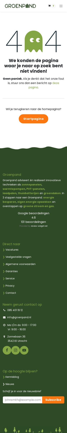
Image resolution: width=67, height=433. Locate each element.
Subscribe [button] (53, 400)
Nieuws (10, 384)
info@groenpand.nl (19, 317)
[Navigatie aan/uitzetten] (61, 6)
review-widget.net (39, 226)
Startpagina (33, 119)
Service (9, 278)
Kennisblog (12, 377)
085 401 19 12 (15, 310)
